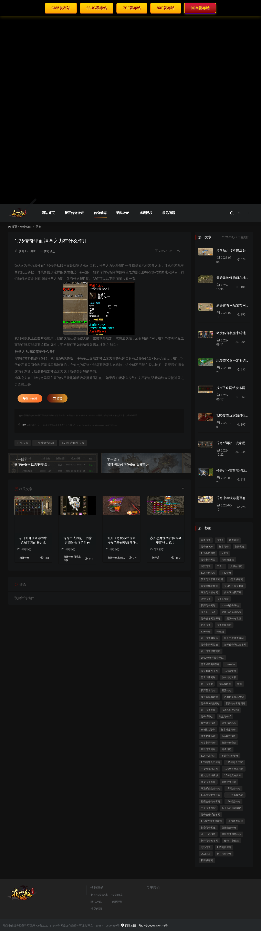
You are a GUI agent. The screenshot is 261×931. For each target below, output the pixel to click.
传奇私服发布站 (230, 710)
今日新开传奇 (208, 742)
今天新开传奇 (208, 612)
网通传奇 (226, 749)
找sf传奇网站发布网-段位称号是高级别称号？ (233, 388)
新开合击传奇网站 (231, 808)
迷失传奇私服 (229, 723)
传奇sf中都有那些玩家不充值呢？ (233, 471)
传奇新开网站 (208, 559)
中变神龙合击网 (209, 768)
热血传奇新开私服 (231, 612)
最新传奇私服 (234, 618)
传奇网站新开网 (232, 592)
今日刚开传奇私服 (234, 585)
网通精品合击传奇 (210, 788)
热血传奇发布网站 (234, 697)
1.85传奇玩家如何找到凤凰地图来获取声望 (233, 415)
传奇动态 (100, 213)
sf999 (224, 553)
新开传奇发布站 (116, 557)
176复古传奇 (229, 736)
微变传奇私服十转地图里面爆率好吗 (233, 333)
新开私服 (239, 546)
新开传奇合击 (229, 742)
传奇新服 (234, 540)
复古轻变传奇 (208, 723)
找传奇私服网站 (209, 697)
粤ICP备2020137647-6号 (153, 925)
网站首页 (48, 213)
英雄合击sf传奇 (229, 755)
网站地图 (128, 925)
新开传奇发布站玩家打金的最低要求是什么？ (121, 540)
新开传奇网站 (208, 605)
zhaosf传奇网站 (230, 605)
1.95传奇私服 (208, 572)
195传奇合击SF (234, 762)
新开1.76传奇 (27, 251)
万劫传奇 (206, 847)
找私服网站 (225, 683)
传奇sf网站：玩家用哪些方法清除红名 (233, 443)
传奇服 (220, 631)
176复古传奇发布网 (211, 821)
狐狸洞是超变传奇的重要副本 (128, 465)
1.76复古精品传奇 (73, 443)
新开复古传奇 (208, 690)
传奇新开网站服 (209, 644)
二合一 (220, 566)
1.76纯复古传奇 (45, 443)
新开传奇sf (207, 683)
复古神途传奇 (228, 729)
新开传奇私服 (208, 710)
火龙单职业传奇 (209, 585)
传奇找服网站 (208, 677)
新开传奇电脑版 (209, 638)
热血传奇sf (225, 716)
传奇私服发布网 (209, 670)
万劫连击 (206, 853)
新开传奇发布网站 (210, 651)
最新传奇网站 (208, 749)
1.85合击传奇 (208, 553)
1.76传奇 (22, 443)
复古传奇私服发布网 (212, 579)
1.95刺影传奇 (224, 847)
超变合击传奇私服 (210, 801)
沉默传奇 (206, 566)
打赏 (57, 398)
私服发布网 (207, 860)
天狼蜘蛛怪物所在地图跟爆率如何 (233, 278)
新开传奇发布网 (209, 840)
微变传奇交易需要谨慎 (30, 465)
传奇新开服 (228, 559)
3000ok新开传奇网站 (212, 657)
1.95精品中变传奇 (210, 795)
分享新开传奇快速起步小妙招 (233, 250)
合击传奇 (206, 540)
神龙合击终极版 (209, 775)
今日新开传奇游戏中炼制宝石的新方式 (33, 540)
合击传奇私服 (235, 821)
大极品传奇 (236, 566)
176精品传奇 (233, 801)
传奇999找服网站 (210, 703)
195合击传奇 (233, 788)
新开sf (155, 557)
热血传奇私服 (229, 677)
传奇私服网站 (224, 625)
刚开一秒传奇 (208, 834)
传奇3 (220, 540)
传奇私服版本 (208, 736)
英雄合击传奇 (229, 827)
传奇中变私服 (231, 840)
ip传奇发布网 (236, 579)
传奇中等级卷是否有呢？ (233, 498)
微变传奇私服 (208, 781)
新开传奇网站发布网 (235, 644)
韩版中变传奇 (229, 781)
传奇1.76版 (223, 599)
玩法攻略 (122, 213)
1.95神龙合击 (208, 755)
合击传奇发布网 (234, 795)
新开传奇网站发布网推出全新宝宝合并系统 (233, 305)
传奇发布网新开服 (210, 618)
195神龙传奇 (208, 729)
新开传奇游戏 (74, 213)
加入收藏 (30, 398)
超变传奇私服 (208, 827)
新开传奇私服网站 (235, 703)
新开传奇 (24, 557)
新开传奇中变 (224, 853)
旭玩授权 (145, 213)
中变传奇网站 (208, 808)
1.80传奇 (226, 572)
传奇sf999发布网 (210, 664)
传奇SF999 (207, 546)
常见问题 (168, 213)
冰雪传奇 (206, 599)
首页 (14, 226)
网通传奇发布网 (209, 592)
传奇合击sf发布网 (210, 814)
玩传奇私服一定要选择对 (233, 360)
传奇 (239, 683)
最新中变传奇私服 (231, 834)
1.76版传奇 (230, 670)
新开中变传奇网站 (234, 638)
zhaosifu (230, 664)
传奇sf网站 (207, 716)
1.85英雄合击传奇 (210, 762)
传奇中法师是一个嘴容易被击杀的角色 (77, 540)
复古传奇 (224, 546)
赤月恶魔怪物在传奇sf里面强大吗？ (165, 540)
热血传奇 (206, 625)
